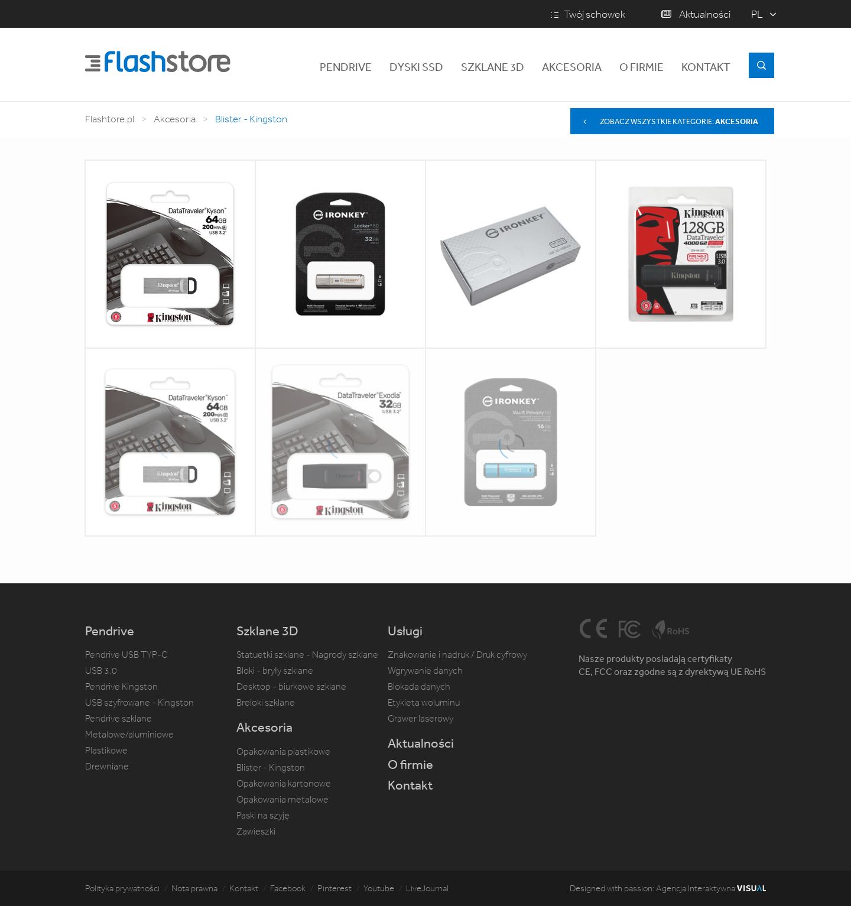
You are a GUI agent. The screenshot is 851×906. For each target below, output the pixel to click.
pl (757, 14)
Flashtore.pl (109, 119)
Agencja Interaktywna (711, 888)
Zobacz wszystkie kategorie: (669, 121)
